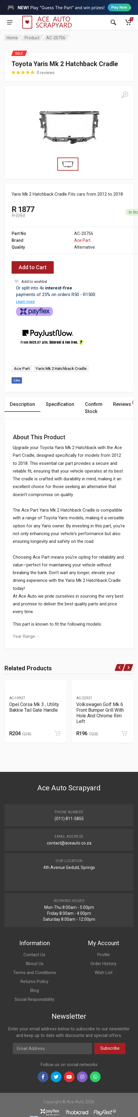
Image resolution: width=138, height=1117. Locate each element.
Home (12, 37)
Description (22, 404)
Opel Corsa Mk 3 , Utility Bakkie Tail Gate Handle (34, 707)
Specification (60, 404)
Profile (103, 954)
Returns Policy (34, 981)
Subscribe (110, 1048)
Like (17, 380)
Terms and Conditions (34, 972)
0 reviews (46, 72)
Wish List (103, 972)
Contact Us (34, 954)
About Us (35, 963)
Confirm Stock (93, 407)
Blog (34, 990)
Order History (103, 963)
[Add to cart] (57, 733)
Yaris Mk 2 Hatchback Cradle (61, 368)
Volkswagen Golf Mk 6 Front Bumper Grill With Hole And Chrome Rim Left (100, 713)
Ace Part (82, 240)
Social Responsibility (34, 999)
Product (32, 37)
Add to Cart (33, 267)
